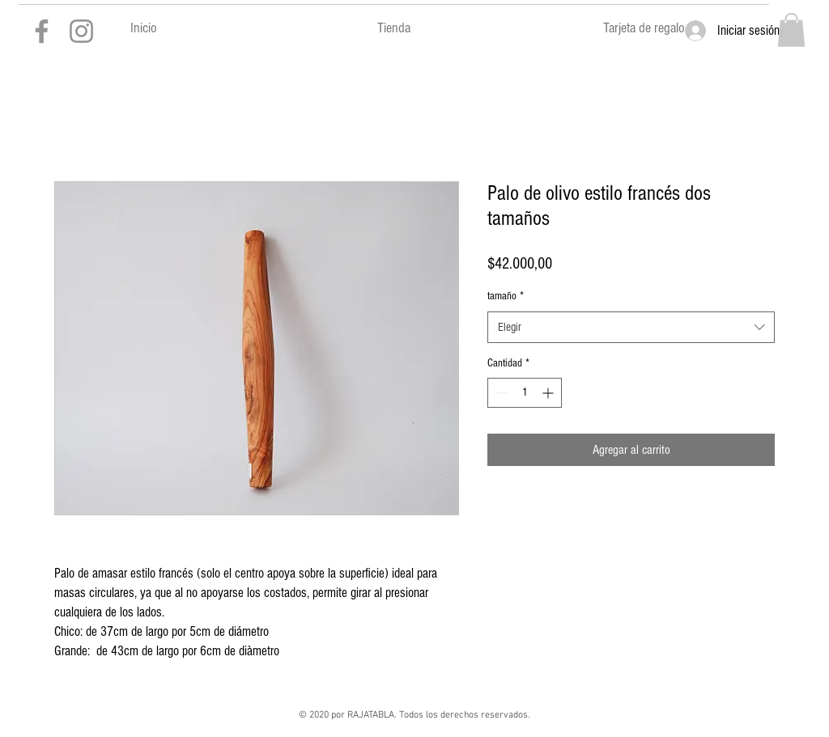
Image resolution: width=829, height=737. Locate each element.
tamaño (505, 296)
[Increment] (549, 393)
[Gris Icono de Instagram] (81, 31)
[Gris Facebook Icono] (41, 31)
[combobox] (631, 327)
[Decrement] (500, 393)
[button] (791, 30)
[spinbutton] (524, 393)
